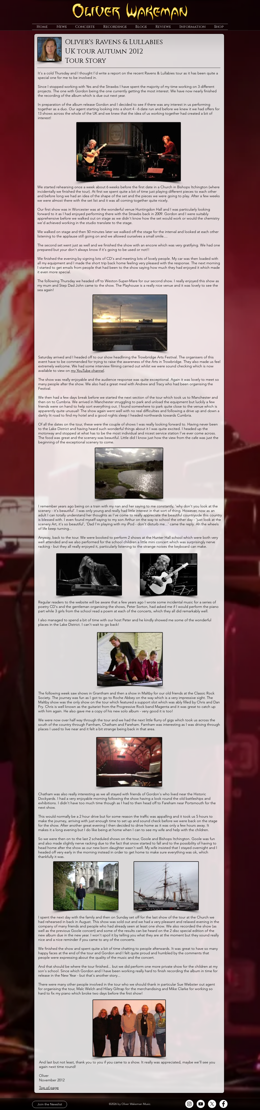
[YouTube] (201, 1104)
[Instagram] (189, 1104)
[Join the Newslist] (49, 1104)
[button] (61, 27)
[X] (212, 1104)
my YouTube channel (87, 370)
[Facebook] (223, 1104)
